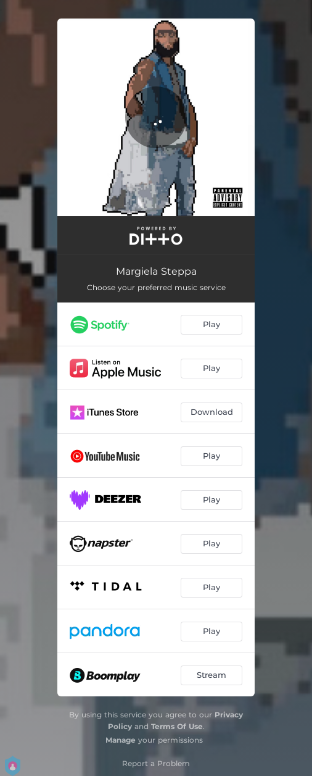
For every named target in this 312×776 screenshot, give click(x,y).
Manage (120, 740)
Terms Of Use (177, 726)
